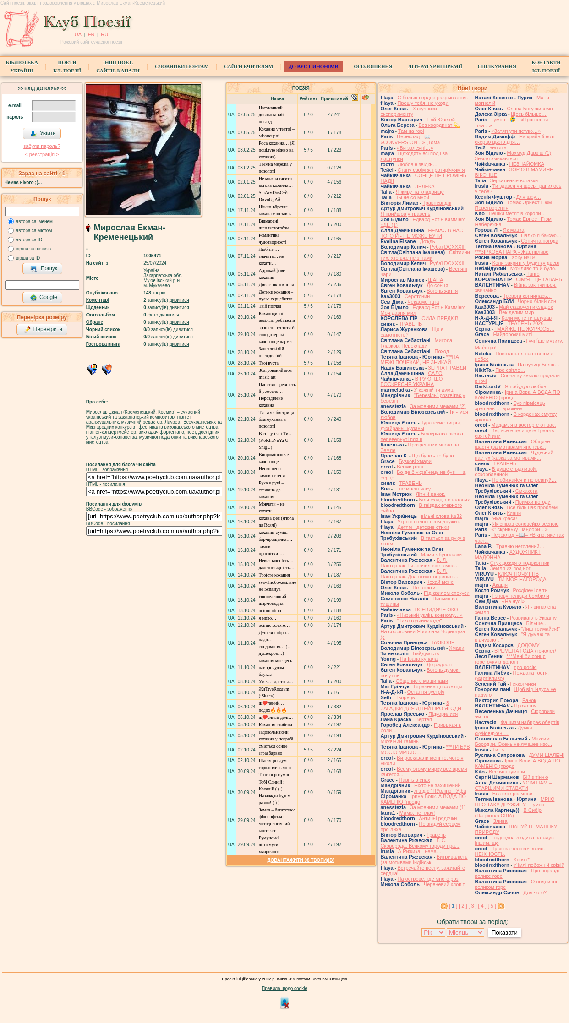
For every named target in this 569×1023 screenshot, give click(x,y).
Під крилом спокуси (447, 593)
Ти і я (498, 749)
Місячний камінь (400, 741)
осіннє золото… (274, 625)
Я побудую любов (525, 386)
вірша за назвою (33, 248)
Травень (436, 835)
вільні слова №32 (441, 516)
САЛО (435, 373)
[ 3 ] (472, 906)
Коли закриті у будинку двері (525, 263)
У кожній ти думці (434, 389)
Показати (505, 932)
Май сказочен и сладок (526, 307)
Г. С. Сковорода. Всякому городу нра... (420, 843)
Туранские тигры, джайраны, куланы (421, 425)
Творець (405, 697)
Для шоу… (528, 197)
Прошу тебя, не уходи (423, 103)
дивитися (179, 300)
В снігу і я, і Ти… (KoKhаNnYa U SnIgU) (276, 440)
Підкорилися (443, 714)
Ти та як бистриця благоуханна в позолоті (276, 419)
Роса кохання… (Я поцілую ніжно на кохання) (277, 150)
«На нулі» (513, 601)
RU (104, 34)
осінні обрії (270, 610)
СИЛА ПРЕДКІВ (439, 318)
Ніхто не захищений (437, 785)
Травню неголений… (520, 546)
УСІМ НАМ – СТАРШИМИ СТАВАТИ (513, 785)
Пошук (44, 268)
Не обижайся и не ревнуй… (524, 480)
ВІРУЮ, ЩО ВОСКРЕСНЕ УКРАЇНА (412, 381)
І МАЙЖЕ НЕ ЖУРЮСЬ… (524, 329)
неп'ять (497, 147)
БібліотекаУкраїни (22, 66)
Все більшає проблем (532, 507)
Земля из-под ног (510, 568)
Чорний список (103, 329)
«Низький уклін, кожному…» (429, 615)
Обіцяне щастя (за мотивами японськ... (512, 444)
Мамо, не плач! (417, 813)
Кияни (514, 513)
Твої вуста (269, 362)
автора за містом (34, 230)
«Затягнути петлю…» (516, 131)
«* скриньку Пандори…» (519, 529)
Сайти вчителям (248, 66)
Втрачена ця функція (438, 686)
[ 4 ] (482, 906)
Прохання (525, 705)
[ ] (453, 906)
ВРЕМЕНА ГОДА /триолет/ (525, 650)
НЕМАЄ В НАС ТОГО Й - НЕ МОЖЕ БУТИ (422, 233)
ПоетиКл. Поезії (67, 66)
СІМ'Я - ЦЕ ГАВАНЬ (539, 279)
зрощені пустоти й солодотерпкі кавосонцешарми (277, 334)
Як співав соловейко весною (525, 524)
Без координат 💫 (439, 125)
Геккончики (523, 683)
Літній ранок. (431, 494)
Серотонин (417, 296)
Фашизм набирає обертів (530, 722)
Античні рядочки (438, 818)
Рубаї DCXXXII (447, 263)
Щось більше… (529, 114)
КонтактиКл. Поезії (545, 66)
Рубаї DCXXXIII (447, 247)
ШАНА (435, 280)
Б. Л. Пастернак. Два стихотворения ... (420, 573)
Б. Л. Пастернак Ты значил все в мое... (420, 562)
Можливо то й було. (533, 268)
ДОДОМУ (529, 645)
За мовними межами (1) (438, 807)
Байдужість (426, 653)
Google (43, 297)
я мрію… (268, 617)
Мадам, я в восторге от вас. (523, 425)
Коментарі (97, 300)
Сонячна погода (539, 241)
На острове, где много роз (428, 879)
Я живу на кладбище (420, 192)
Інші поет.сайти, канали (117, 66)
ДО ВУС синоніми (314, 66)
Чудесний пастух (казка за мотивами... (514, 455)
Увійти (43, 133)
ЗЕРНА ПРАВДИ (447, 367)
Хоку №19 (523, 257)
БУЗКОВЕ (443, 642)
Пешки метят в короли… (517, 213)
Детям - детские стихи (423, 527)
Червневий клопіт (444, 884)
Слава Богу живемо (530, 108)
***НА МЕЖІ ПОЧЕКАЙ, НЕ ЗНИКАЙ (420, 359)
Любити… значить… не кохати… (271, 256)
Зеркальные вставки (514, 180)
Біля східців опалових (444, 499)
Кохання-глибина (275, 724)
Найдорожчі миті (512, 334)
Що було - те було (433, 455)
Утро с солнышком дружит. (429, 521)
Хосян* (522, 859)
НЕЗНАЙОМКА (526, 164)
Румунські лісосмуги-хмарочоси (269, 844)
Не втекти (423, 587)
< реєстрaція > (42, 154)
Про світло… (510, 370)
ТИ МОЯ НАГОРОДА (522, 579)
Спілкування (496, 66)
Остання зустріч (425, 692)
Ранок (529, 700)
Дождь (427, 241)
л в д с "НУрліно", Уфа (440, 791)
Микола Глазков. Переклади (417, 342)
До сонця (437, 285)
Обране (94, 322)
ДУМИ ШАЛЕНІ (546, 755)
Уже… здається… (276, 681)
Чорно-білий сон (537, 301)
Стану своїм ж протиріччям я (431, 170)
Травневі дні (436, 203)
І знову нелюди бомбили (520, 596)
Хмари (456, 648)
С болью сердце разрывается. (433, 97)
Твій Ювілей (441, 119)
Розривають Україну (533, 617)
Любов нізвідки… (418, 164)
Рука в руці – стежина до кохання (271, 489)
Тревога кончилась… (527, 296)
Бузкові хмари (415, 461)
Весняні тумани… (509, 771)
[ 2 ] (463, 906)
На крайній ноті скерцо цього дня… (515, 139)
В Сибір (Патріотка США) (508, 812)
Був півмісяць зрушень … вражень (510, 405)
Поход (442, 351)
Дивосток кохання (276, 284)
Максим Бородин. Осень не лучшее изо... (513, 741)
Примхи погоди (533, 502)
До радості (439, 664)
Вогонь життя (442, 291)
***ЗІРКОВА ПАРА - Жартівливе (512, 252)
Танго (532, 274)
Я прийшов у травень (406, 214)
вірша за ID (28, 258)
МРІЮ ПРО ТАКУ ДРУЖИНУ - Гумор (515, 801)
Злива (500, 821)
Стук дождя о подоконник (519, 563)
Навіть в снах (414, 780)
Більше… (537, 623)
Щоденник (97, 307)
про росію (525, 667)
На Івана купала (419, 659)
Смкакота (526, 491)
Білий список (101, 336)
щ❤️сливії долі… (276, 717)
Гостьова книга (103, 344)
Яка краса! (504, 518)
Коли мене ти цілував (527, 318)
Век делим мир (516, 312)
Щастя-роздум (273, 760)
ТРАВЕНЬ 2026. (526, 323)
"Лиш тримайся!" (540, 628)
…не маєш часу (412, 488)
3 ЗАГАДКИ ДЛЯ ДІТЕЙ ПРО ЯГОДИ (421, 705)
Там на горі (411, 131)
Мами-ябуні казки (441, 554)
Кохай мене (440, 582)
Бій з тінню (535, 777)
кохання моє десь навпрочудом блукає (275, 667)
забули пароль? (41, 146)
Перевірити (43, 329)
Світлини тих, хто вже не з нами (425, 255)
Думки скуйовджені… (503, 730)
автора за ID (29, 239)
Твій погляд (270, 306)
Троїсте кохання (274, 574)
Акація (500, 585)
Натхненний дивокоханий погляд (271, 114)
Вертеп (424, 719)
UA (78, 34)
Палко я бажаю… (541, 235)
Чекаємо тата (423, 302)
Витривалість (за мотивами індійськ (424, 859)
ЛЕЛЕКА (425, 186)
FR (91, 34)
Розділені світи (530, 590)
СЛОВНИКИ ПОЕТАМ (182, 66)
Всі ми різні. (410, 466)
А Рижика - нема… (420, 851)
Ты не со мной (412, 197)
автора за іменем (34, 221)
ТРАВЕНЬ (410, 323)
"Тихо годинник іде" (419, 620)
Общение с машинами (422, 681)
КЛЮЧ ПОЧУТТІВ (518, 574)
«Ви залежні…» (415, 148)
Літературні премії (435, 66)
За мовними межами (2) (438, 406)
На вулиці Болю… (538, 364)
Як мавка (514, 230)
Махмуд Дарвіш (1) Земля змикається (513, 155)
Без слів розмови (512, 793)
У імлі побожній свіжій (539, 865)
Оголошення (373, 66)
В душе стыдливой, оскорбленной (506, 471)
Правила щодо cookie (284, 988)
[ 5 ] (492, 906)
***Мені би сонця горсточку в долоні (510, 658)
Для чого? (535, 892)
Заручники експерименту (409, 111)
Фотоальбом (100, 314)
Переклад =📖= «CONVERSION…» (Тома (410, 139)
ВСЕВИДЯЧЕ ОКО (436, 609)
